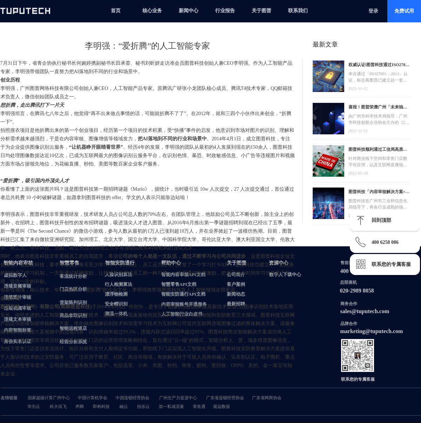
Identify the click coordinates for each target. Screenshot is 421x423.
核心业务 (152, 10)
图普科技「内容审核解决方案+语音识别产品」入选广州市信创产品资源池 (379, 192)
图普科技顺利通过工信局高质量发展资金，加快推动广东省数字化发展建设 (377, 150)
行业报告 (225, 10)
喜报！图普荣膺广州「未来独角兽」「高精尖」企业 (377, 108)
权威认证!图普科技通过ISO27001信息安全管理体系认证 (379, 65)
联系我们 (298, 10)
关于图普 (261, 10)
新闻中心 (188, 10)
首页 (116, 10)
